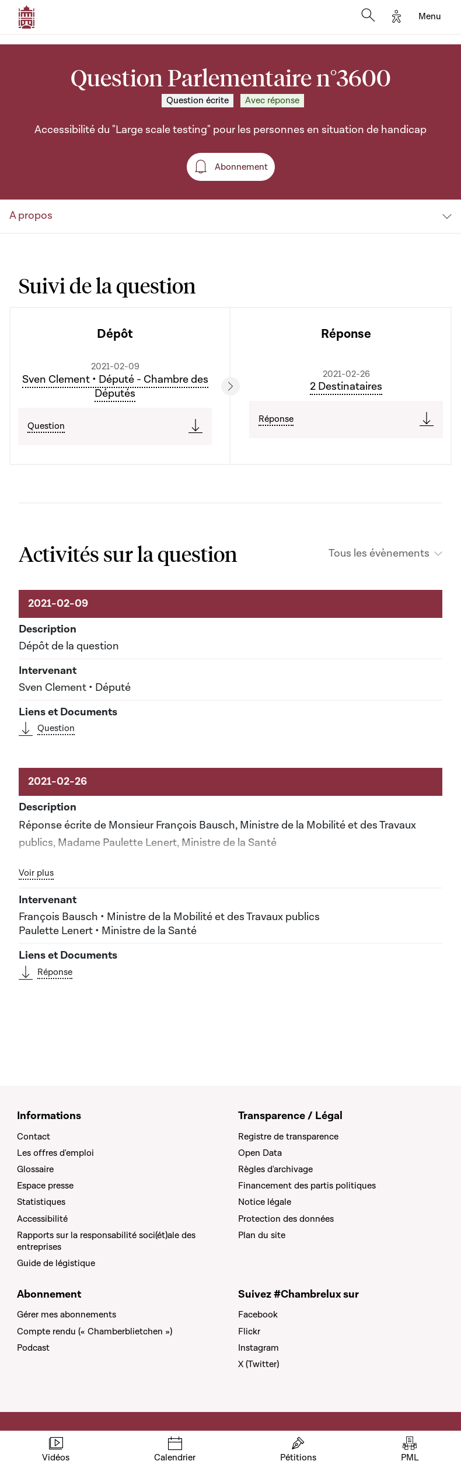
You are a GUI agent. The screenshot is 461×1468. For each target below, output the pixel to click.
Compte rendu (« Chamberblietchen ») (94, 1331)
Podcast (33, 1348)
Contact (33, 1136)
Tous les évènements (379, 554)
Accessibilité (42, 1219)
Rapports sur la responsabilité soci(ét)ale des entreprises (106, 1241)
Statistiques (41, 1202)
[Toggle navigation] (429, 17)
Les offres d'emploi (55, 1153)
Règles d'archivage (275, 1169)
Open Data (260, 1153)
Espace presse (45, 1185)
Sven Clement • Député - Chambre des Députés (115, 386)
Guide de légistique (56, 1263)
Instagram (258, 1348)
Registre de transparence (288, 1136)
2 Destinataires (346, 386)
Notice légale (264, 1202)
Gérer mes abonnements (66, 1314)
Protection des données (286, 1219)
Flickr (249, 1331)
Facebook (258, 1314)
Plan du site (261, 1235)
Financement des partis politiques (307, 1185)
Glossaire (35, 1169)
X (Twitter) (258, 1364)
